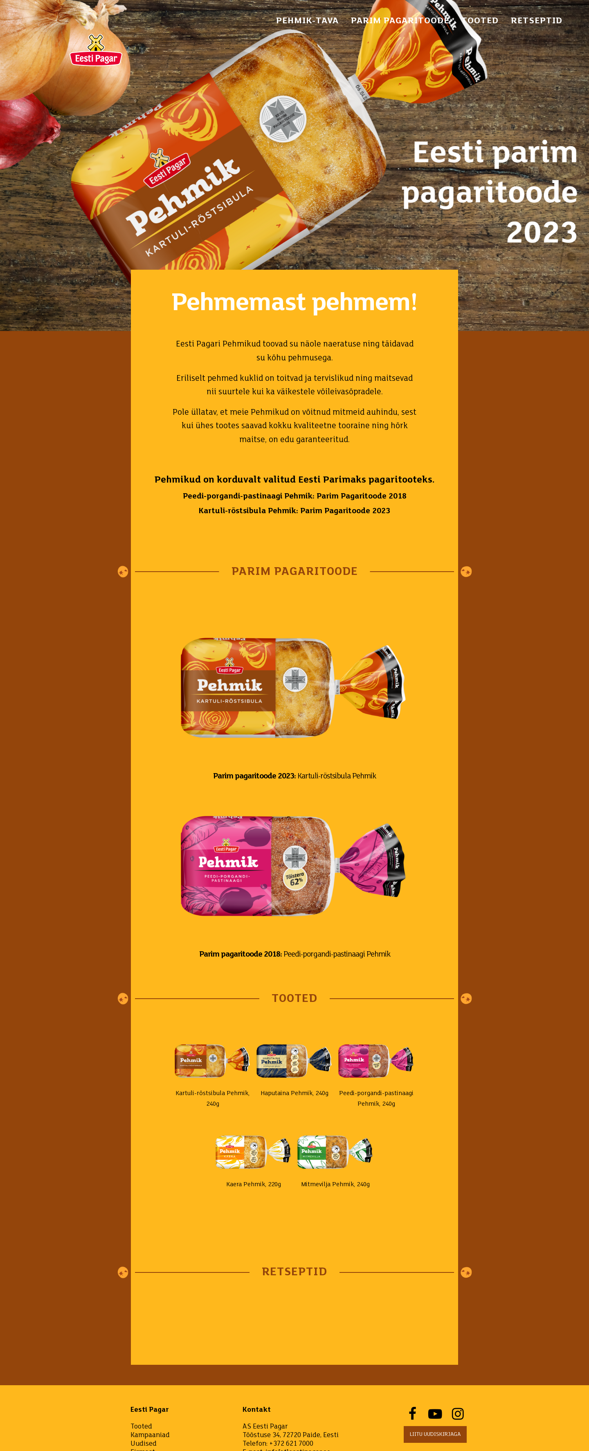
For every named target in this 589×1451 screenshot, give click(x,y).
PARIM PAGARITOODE (400, 21)
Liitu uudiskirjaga (435, 1434)
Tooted (480, 21)
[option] (294, 165)
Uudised (143, 1444)
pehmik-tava (307, 21)
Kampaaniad (150, 1435)
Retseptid (536, 21)
